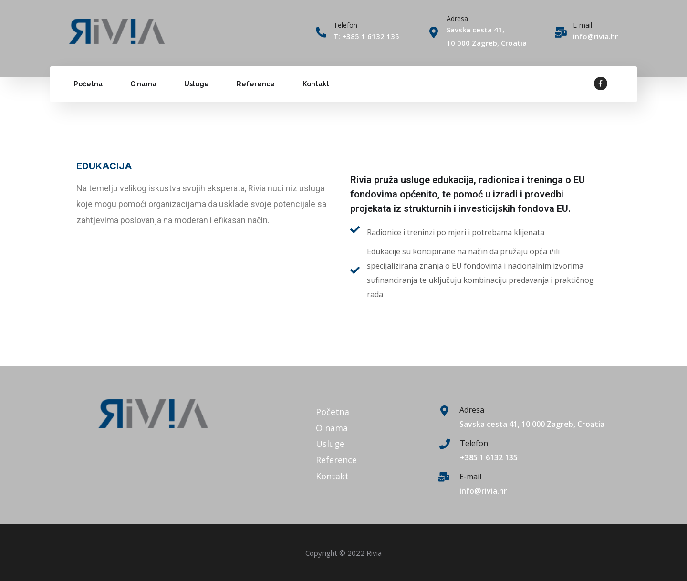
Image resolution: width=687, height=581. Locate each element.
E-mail (582, 25)
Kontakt (315, 84)
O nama (143, 84)
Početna (88, 84)
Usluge (196, 84)
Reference (256, 84)
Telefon (474, 443)
